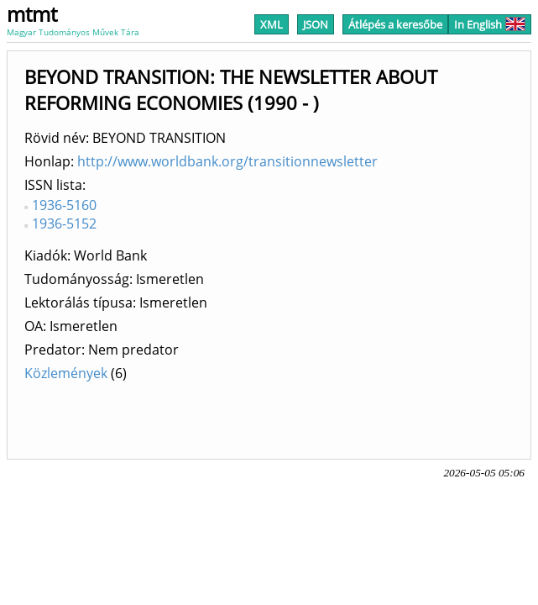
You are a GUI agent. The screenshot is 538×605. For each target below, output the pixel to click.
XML (271, 24)
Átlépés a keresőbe (395, 24)
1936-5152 (64, 223)
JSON (315, 24)
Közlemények (65, 373)
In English (489, 24)
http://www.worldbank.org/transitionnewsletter (227, 161)
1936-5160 (64, 205)
